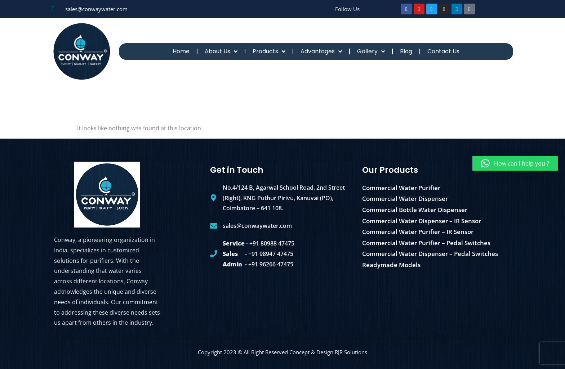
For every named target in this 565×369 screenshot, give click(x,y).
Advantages (321, 51)
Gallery (371, 51)
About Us (221, 51)
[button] (515, 163)
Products (269, 51)
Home (181, 51)
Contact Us (443, 51)
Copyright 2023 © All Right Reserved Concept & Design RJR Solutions (282, 352)
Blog (406, 51)
